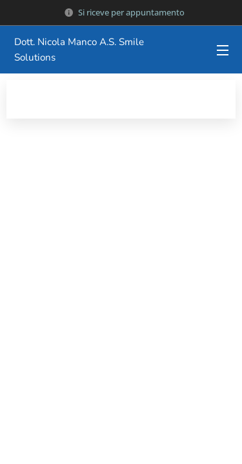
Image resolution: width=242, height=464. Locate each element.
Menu (222, 50)
